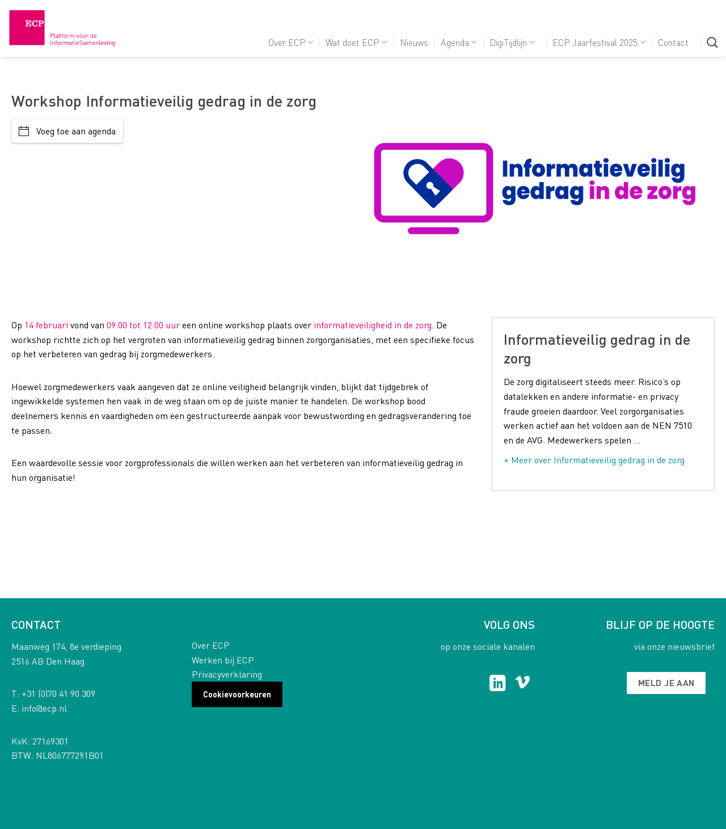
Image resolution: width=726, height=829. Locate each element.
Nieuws (414, 42)
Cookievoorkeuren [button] (237, 694)
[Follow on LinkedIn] (497, 684)
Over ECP (290, 42)
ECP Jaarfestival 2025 (598, 42)
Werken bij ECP (223, 660)
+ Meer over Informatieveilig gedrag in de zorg (594, 460)
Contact (673, 42)
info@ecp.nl (44, 708)
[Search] (712, 42)
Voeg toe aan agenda (67, 131)
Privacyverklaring (227, 674)
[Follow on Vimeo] (522, 684)
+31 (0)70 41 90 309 (58, 693)
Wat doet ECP (356, 42)
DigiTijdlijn (511, 42)
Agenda (458, 42)
